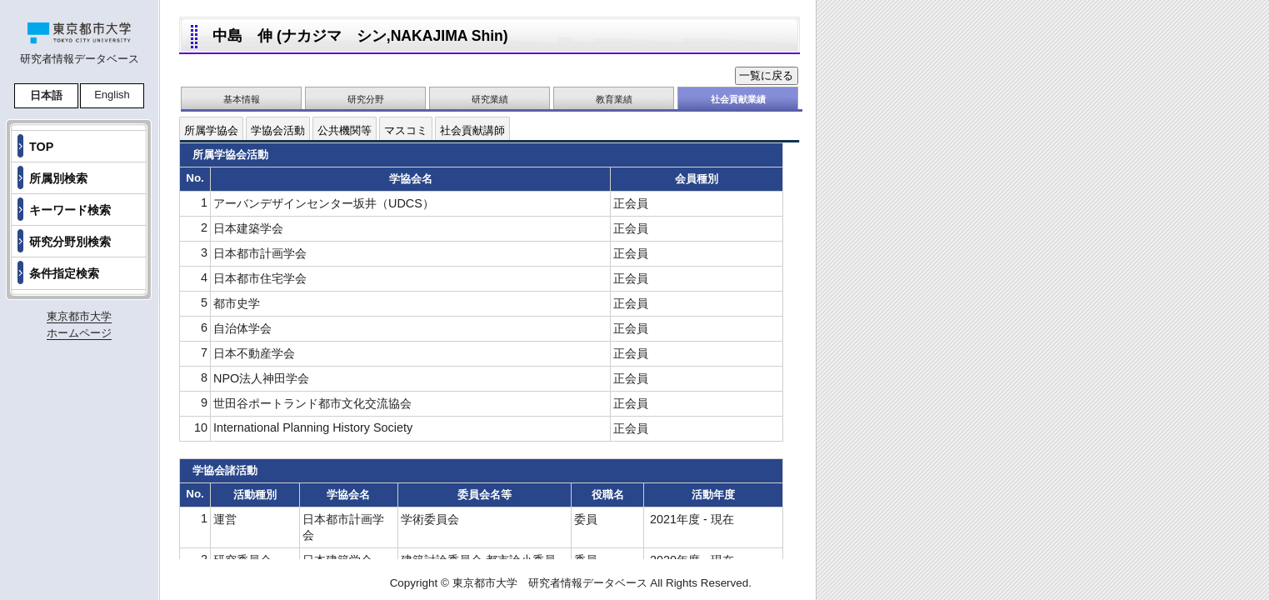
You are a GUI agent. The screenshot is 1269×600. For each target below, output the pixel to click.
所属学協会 (211, 130)
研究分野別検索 (70, 241)
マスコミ (405, 130)
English (112, 94)
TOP (41, 146)
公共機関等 (344, 130)
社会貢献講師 (472, 130)
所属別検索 (58, 178)
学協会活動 (278, 130)
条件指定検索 (64, 273)
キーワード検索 (70, 210)
